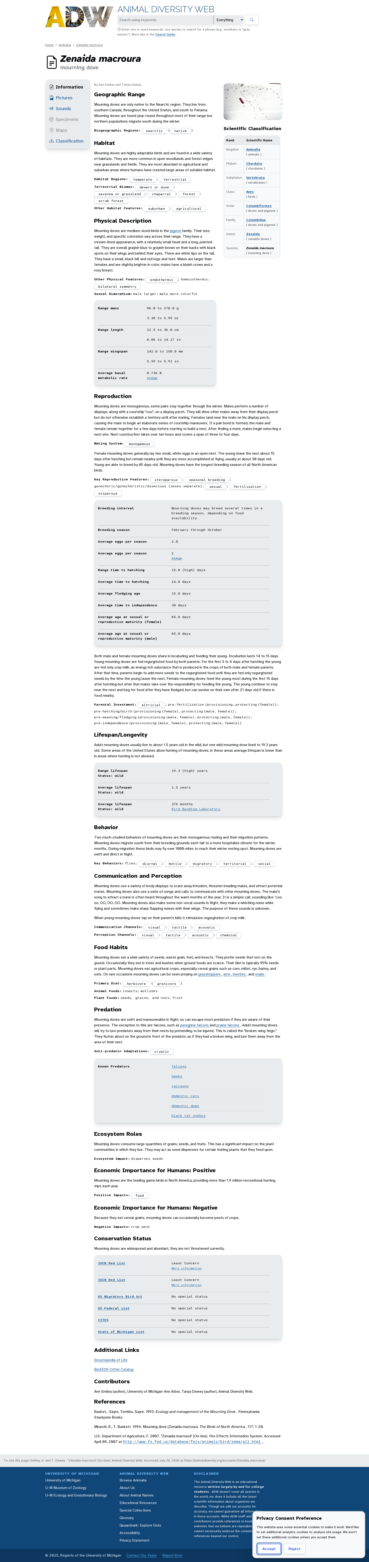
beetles (240, 974)
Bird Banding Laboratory (196, 809)
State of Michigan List (121, 1332)
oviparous (107, 493)
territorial (235, 864)
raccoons (180, 1086)
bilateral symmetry (117, 286)
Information (66, 86)
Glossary (127, 1517)
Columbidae (256, 220)
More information (187, 1268)
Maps (58, 130)
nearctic (154, 131)
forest (189, 194)
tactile (179, 927)
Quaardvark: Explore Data (140, 1525)
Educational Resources (138, 1502)
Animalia (65, 45)
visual (154, 927)
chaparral (161, 194)
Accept (269, 1548)
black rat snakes (188, 1116)
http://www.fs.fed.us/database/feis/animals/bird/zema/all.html (193, 1441)
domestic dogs (185, 1106)
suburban (156, 208)
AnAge (152, 378)
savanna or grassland (119, 194)
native (180, 131)
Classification (66, 140)
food (139, 1195)
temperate (142, 179)
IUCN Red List (111, 1263)
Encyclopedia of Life (110, 1359)
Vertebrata (255, 177)
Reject (295, 1548)
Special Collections (135, 1510)
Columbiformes (259, 206)
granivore (166, 984)
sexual (215, 486)
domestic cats (185, 1096)
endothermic (161, 280)
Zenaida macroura (89, 45)
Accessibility (130, 1532)
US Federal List (114, 1308)
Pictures (60, 97)
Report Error (172, 1555)
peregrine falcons (195, 1025)
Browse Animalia (133, 1480)
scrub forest (111, 201)
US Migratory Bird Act (120, 1296)
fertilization (247, 486)
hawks (177, 1076)
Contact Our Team (142, 1555)
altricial (151, 705)
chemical (228, 935)
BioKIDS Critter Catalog (113, 1369)
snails (260, 974)
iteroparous (166, 480)
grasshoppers (210, 974)
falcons (179, 1066)
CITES (103, 1320)
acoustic (206, 927)
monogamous (139, 444)
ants (227, 974)
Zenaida (253, 234)
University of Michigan (62, 1480)
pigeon (176, 230)
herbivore (136, 984)
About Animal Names (137, 1495)
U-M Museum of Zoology (65, 1487)
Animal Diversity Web (165, 9)
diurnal (150, 864)
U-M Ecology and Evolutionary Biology (76, 1495)
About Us (127, 1487)
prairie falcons (228, 1025)
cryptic (161, 1051)
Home (49, 45)
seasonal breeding (207, 480)
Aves (250, 191)
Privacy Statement (134, 1540)
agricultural (189, 208)
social (264, 864)
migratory (202, 864)
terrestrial (175, 179)
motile (175, 864)
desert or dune (154, 187)
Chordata (254, 163)
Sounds (60, 108)
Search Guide (165, 34)
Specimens (63, 119)
